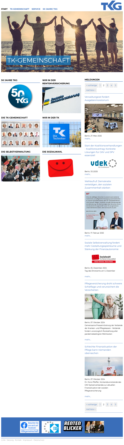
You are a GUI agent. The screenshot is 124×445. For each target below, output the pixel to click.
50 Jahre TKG (50, 9)
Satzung (10, 440)
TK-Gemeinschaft (19, 9)
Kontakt (18, 440)
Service (36, 9)
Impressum (27, 440)
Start (4, 9)
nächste (90, 90)
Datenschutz (39, 440)
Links (3, 440)
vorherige (92, 85)
